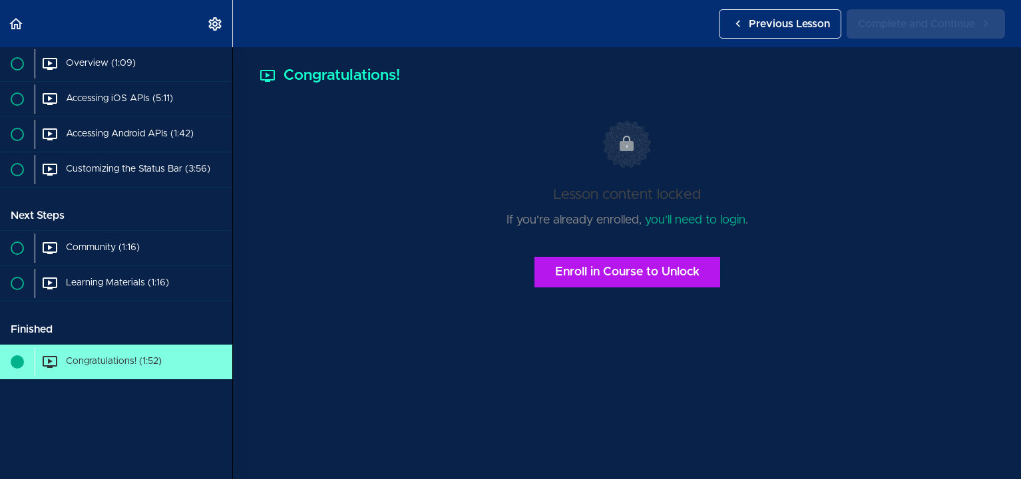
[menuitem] (215, 23)
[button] (16, 23)
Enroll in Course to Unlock (627, 272)
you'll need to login (695, 220)
